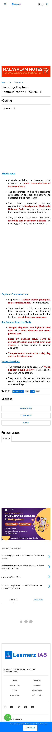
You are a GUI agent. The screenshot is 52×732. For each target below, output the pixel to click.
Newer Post (26, 408)
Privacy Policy (15, 685)
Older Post (26, 415)
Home (3, 82)
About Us (37, 681)
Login (15, 690)
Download (30, 728)
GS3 (10, 82)
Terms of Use (15, 695)
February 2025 (18, 82)
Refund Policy (37, 695)
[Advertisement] (26, 36)
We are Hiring (37, 690)
